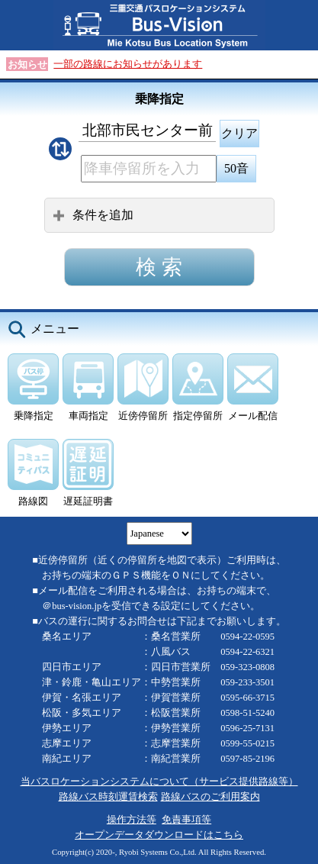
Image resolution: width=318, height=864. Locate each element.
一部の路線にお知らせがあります (127, 63)
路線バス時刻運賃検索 (108, 796)
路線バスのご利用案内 (210, 796)
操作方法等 (131, 819)
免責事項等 (186, 819)
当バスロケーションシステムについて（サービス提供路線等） (159, 781)
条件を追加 (93, 214)
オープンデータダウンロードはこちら (159, 835)
